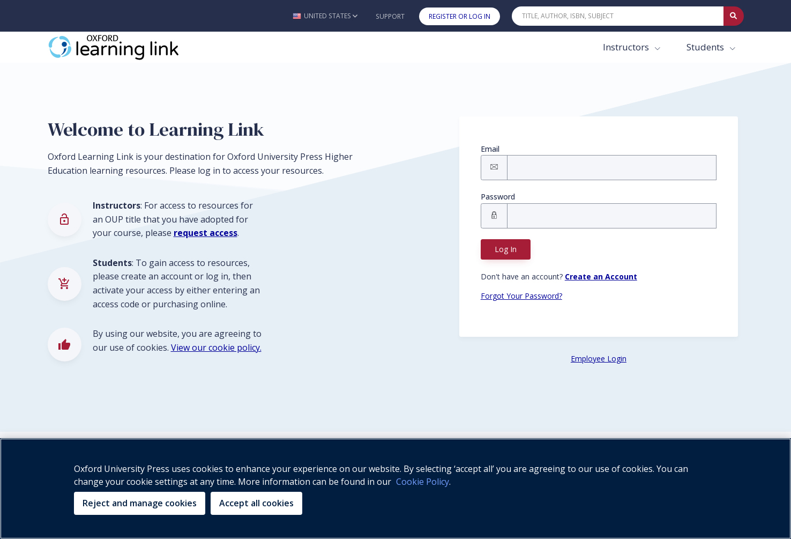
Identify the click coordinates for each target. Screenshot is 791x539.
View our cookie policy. (216, 347)
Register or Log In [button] (459, 16)
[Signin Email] (612, 167)
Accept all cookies (256, 503)
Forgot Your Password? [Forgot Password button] (521, 296)
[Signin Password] (612, 215)
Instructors (627, 47)
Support (390, 16)
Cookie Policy (422, 482)
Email (490, 149)
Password (498, 196)
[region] (395, 488)
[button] (325, 16)
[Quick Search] (618, 16)
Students (706, 47)
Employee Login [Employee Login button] (598, 358)
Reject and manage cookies (140, 503)
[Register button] (601, 276)
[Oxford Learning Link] (128, 47)
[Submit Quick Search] (733, 16)
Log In (506, 249)
